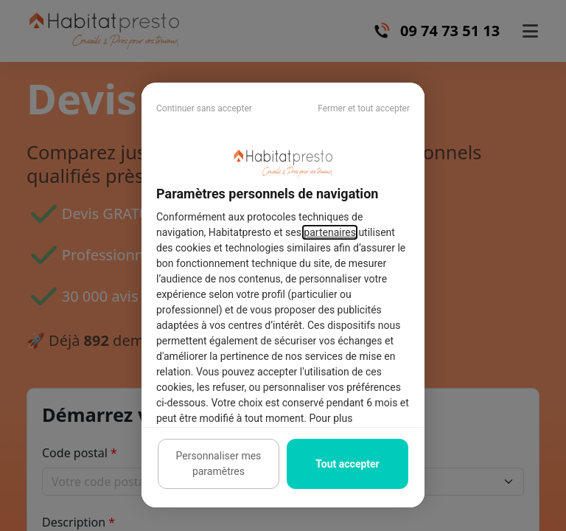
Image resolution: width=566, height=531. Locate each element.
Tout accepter (347, 464)
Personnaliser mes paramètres (219, 463)
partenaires (330, 232)
